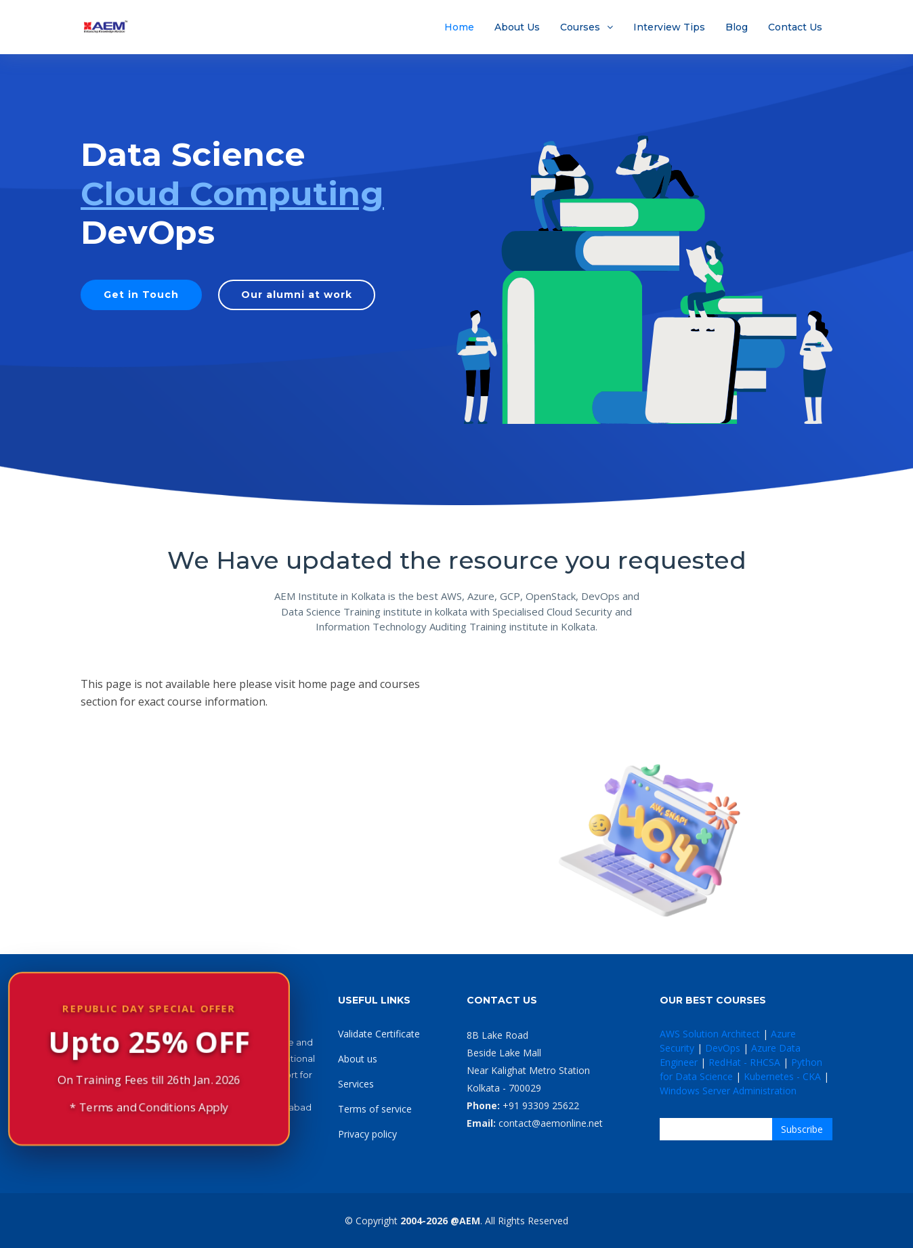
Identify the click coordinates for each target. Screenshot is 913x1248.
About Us (517, 27)
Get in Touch (141, 294)
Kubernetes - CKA (782, 1076)
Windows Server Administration (728, 1090)
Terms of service (375, 1108)
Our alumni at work (296, 294)
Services (356, 1083)
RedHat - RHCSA (744, 1062)
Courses (580, 27)
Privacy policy (367, 1133)
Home (459, 27)
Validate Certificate (379, 1033)
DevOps (722, 1047)
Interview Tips (669, 27)
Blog (736, 27)
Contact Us (795, 27)
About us (357, 1058)
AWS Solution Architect (710, 1033)
